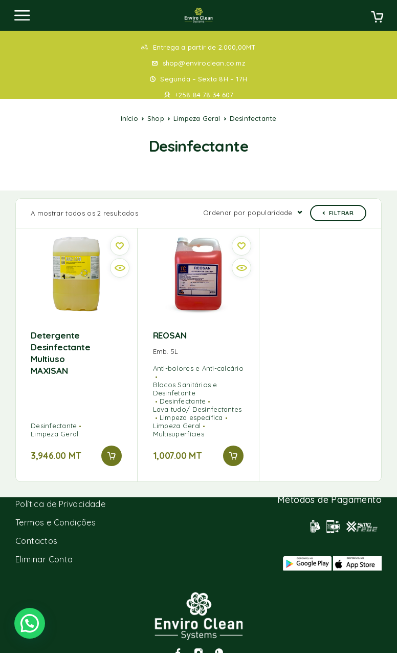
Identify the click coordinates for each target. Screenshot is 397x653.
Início (129, 118)
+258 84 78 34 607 (204, 95)
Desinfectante (54, 410)
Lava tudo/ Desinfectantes (197, 393)
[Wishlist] (119, 230)
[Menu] (22, 15)
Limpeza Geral (196, 118)
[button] (111, 440)
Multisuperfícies (178, 418)
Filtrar (338, 197)
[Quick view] (119, 252)
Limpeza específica (191, 401)
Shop (155, 118)
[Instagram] (198, 636)
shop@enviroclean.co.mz (204, 63)
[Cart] (377, 18)
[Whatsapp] (219, 636)
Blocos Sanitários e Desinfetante (185, 373)
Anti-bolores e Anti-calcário (198, 352)
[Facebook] (178, 636)
